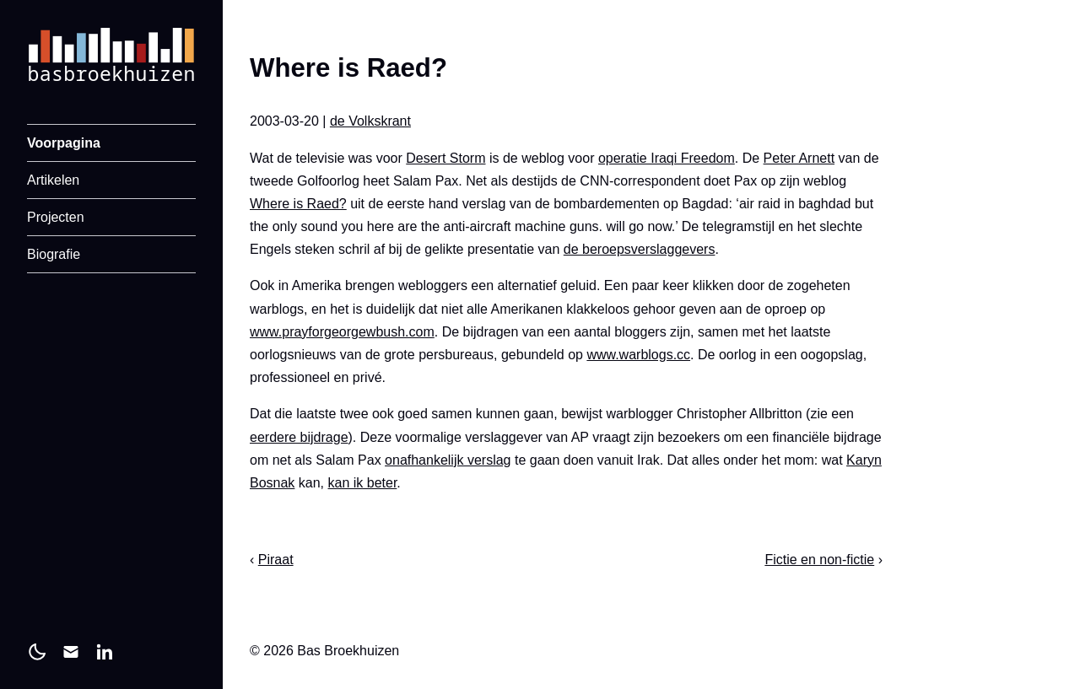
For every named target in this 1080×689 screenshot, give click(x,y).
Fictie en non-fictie (819, 559)
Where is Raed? (298, 203)
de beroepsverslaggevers (640, 249)
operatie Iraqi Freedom (666, 158)
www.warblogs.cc (638, 354)
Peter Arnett (799, 158)
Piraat (276, 559)
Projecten (55, 217)
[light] (37, 652)
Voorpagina (63, 143)
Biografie (53, 254)
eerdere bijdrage (299, 437)
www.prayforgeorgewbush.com (342, 332)
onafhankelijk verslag (447, 460)
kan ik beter (362, 483)
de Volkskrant (370, 121)
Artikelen (53, 180)
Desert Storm (445, 158)
